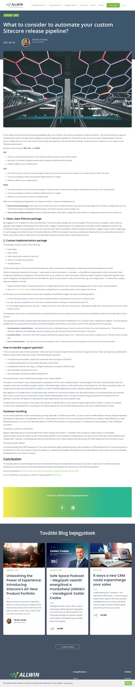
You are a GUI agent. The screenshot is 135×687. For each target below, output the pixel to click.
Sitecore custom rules (20, 289)
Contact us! (57, 475)
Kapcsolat (113, 5)
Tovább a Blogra (67, 647)
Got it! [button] (128, 683)
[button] (39, 5)
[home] (14, 5)
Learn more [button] (68, 683)
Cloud (75, 678)
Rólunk (101, 5)
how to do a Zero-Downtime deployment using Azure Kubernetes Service (49, 471)
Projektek (84, 5)
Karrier (93, 5)
